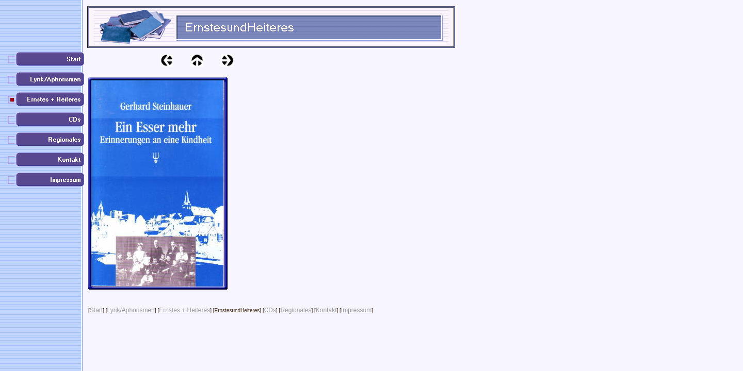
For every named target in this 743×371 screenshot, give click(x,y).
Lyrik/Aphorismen (131, 310)
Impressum (356, 310)
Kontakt (326, 310)
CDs (270, 310)
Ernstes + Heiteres (184, 310)
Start (96, 310)
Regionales (295, 310)
